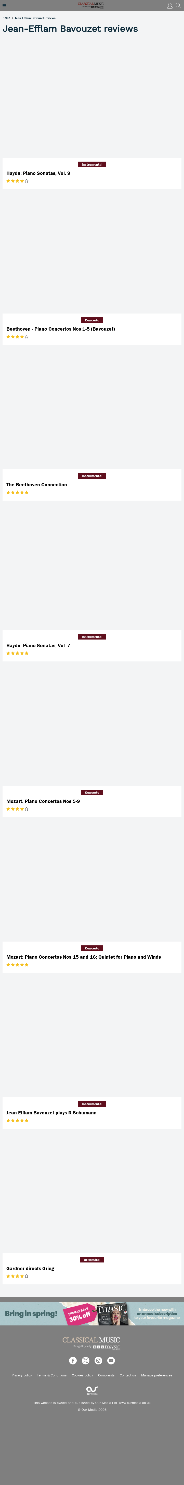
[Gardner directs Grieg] (92, 1193)
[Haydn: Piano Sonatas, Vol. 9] (92, 98)
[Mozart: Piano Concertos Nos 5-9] (92, 726)
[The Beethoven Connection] (92, 409)
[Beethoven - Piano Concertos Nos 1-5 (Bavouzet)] (92, 254)
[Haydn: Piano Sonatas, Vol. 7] (92, 570)
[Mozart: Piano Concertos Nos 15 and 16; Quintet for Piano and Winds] (92, 882)
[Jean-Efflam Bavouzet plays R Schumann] (92, 1037)
